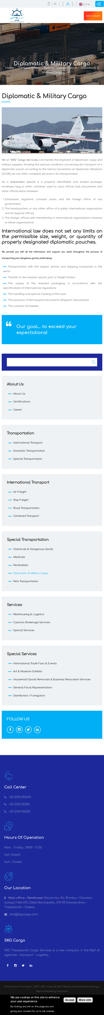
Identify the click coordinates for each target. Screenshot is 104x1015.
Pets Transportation (25, 581)
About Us (19, 393)
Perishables (20, 565)
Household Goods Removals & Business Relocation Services (52, 679)
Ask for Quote (93, 16)
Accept (69, 1000)
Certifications (21, 401)
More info (85, 1000)
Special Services (23, 630)
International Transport (27, 442)
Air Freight (19, 491)
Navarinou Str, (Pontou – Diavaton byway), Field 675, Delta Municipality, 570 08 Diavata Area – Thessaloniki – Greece (48, 902)
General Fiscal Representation (32, 687)
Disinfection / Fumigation (29, 695)
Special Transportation (60, 67)
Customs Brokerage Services (31, 622)
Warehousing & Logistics (28, 614)
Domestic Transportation (29, 450)
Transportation (29, 67)
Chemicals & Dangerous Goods (33, 549)
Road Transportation (26, 508)
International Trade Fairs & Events (35, 663)
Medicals (19, 557)
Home (9, 67)
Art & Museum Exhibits (27, 671)
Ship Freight (20, 500)
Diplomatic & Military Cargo (30, 573)
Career (17, 409)
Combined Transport (26, 516)
